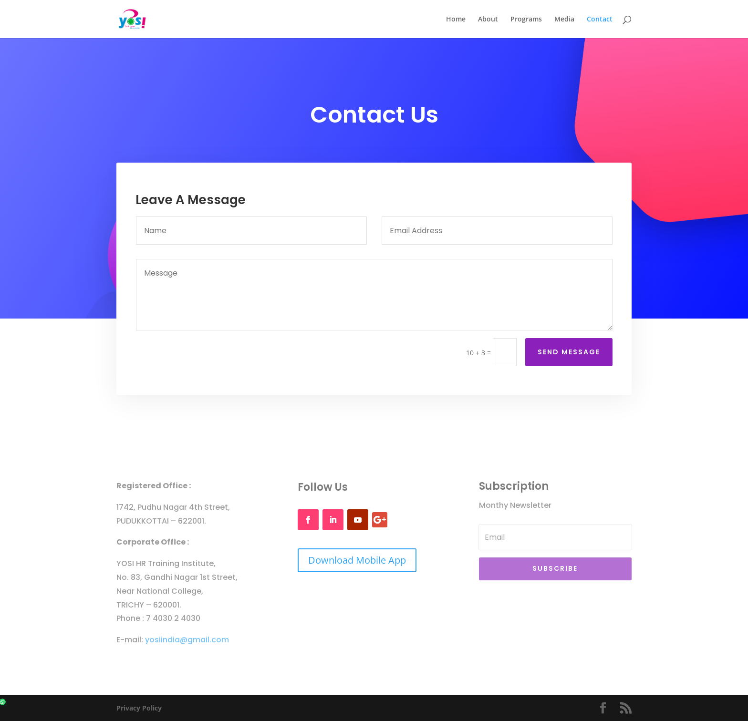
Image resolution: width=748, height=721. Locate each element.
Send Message (569, 349)
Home (456, 19)
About (488, 19)
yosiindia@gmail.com (187, 639)
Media (564, 19)
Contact (600, 19)
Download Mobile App (357, 560)
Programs (526, 19)
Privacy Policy (139, 707)
